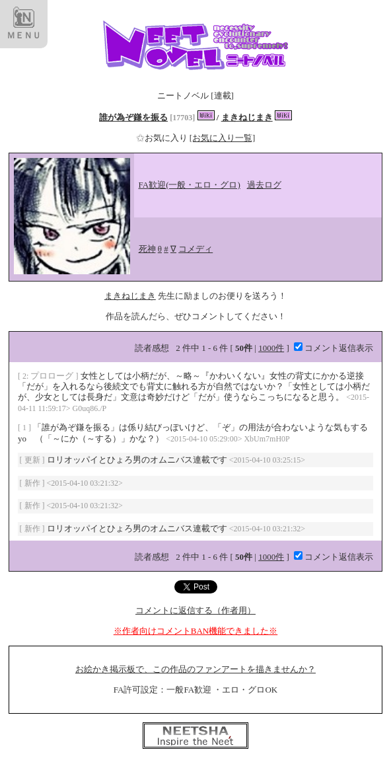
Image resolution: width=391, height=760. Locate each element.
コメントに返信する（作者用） (195, 610)
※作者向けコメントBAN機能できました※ (195, 631)
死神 (147, 249)
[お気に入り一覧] (223, 138)
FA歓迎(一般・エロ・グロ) (189, 185)
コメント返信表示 (333, 348)
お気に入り (163, 138)
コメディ (195, 249)
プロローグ (52, 376)
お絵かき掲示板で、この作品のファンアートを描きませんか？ (195, 669)
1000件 (271, 348)
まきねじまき (247, 117)
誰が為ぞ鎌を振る (133, 117)
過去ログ (264, 185)
